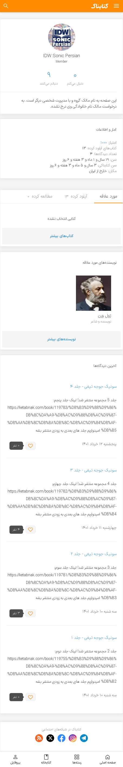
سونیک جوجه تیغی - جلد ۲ (94, 554)
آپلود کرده (76, 196)
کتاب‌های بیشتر (61, 236)
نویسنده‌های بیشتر (61, 339)
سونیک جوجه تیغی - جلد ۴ (93, 387)
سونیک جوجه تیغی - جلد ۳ (93, 470)
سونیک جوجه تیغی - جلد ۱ (94, 638)
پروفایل (15, 759)
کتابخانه (46, 759)
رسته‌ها (76, 759)
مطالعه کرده (40, 196)
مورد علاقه (108, 196)
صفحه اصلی (107, 759)
